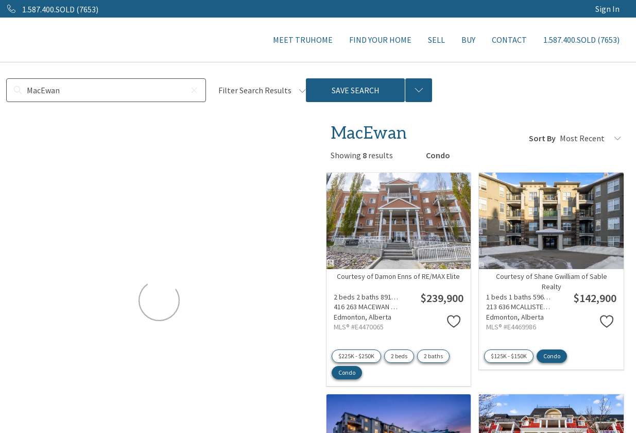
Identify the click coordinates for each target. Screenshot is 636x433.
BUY (468, 40)
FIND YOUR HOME (380, 40)
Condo (346, 372)
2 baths (433, 356)
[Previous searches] (418, 90)
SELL (436, 40)
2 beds (399, 356)
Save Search (356, 90)
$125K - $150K (509, 356)
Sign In (607, 9)
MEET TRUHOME (303, 40)
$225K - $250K (356, 356)
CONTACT (509, 40)
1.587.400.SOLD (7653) (581, 40)
